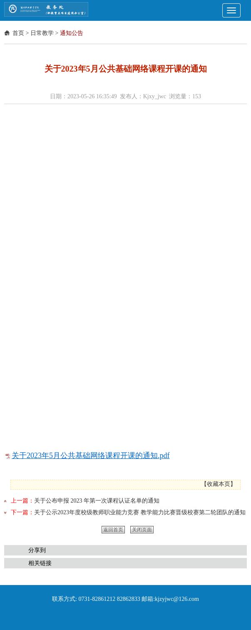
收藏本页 (218, 484)
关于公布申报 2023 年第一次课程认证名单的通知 (96, 501)
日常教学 (42, 33)
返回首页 (113, 530)
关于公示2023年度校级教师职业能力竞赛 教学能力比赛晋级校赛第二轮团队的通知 (140, 512)
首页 (18, 33)
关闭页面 (142, 530)
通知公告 (71, 33)
